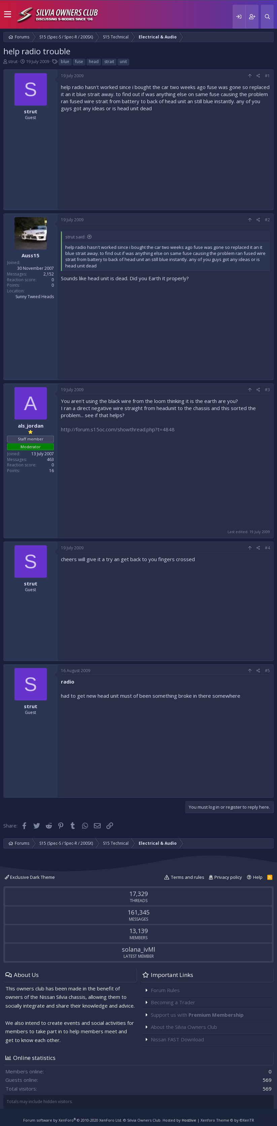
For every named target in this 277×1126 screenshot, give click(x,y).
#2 (267, 220)
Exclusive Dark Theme (30, 877)
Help (258, 877)
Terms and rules (187, 877)
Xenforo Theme (227, 1120)
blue (65, 61)
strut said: (75, 237)
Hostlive (189, 1120)
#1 (267, 76)
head (94, 61)
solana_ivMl (138, 949)
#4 (267, 548)
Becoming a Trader (173, 1002)
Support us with (197, 1014)
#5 (267, 670)
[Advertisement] (165, 159)
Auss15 (30, 255)
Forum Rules (165, 990)
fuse (79, 61)
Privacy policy (228, 877)
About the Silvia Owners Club (184, 1026)
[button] (7, 14)
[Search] (267, 17)
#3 (267, 390)
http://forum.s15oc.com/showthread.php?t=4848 (118, 429)
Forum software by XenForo (72, 1120)
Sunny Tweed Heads (34, 296)
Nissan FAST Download (177, 1039)
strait (109, 61)
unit (123, 61)
